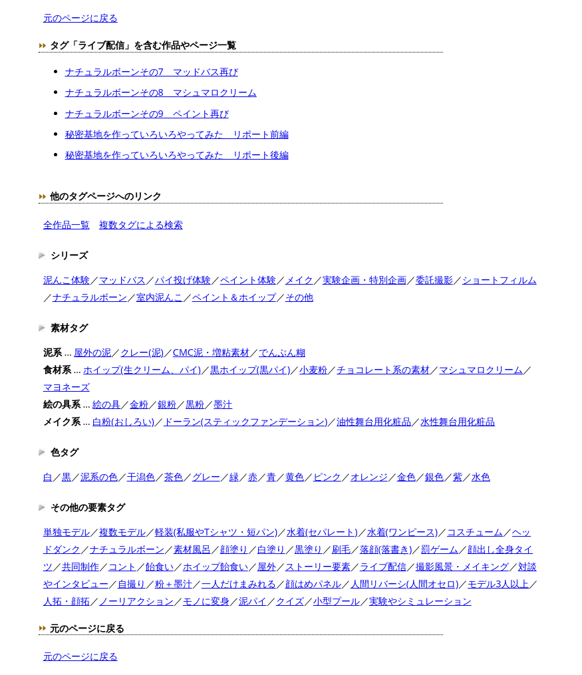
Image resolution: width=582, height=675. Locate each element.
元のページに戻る (80, 17)
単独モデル (66, 531)
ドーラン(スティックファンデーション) (246, 421)
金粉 (139, 404)
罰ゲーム (439, 549)
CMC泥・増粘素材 (211, 352)
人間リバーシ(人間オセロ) (405, 583)
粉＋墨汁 (173, 583)
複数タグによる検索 (141, 224)
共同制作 (80, 566)
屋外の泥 (92, 352)
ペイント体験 (248, 279)
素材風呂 (192, 549)
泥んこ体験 (66, 279)
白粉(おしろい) (123, 421)
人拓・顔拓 (66, 601)
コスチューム (475, 531)
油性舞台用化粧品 (374, 421)
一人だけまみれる (239, 583)
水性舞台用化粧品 (457, 421)
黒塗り (309, 549)
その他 (299, 297)
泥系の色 (99, 476)
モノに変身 (206, 601)
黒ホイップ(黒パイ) (250, 369)
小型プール (336, 601)
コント (122, 566)
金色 (406, 476)
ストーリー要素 (318, 566)
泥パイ (253, 601)
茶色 (173, 476)
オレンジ (369, 476)
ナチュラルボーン (90, 297)
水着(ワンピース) (402, 531)
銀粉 (167, 404)
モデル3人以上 (498, 583)
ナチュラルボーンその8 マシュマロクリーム (161, 92)
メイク (299, 279)
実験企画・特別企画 (364, 279)
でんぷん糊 (282, 352)
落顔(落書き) (386, 549)
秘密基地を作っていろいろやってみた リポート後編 (177, 154)
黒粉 (195, 404)
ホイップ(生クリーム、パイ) (142, 369)
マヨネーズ (66, 386)
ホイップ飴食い (215, 566)
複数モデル (122, 531)
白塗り (271, 549)
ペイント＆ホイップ (234, 297)
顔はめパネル (313, 583)
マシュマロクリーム (481, 369)
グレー (206, 476)
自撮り (132, 583)
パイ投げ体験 (183, 279)
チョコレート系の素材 (383, 369)
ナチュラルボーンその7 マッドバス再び (151, 71)
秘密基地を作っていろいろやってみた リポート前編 (177, 134)
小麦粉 (313, 369)
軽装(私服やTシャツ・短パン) (216, 531)
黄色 (294, 476)
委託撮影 (434, 279)
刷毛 (341, 549)
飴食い (160, 566)
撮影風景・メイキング (462, 566)
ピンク (327, 476)
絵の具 (106, 404)
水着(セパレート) (322, 531)
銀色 (434, 476)
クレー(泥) (142, 352)
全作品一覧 (66, 224)
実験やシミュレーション (420, 601)
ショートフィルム (499, 279)
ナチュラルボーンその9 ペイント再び (147, 113)
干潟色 (141, 476)
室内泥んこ (159, 297)
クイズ (290, 601)
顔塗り (234, 549)
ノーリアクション (136, 601)
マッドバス (122, 279)
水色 (481, 476)
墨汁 (223, 404)
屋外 (266, 566)
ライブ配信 (383, 566)
